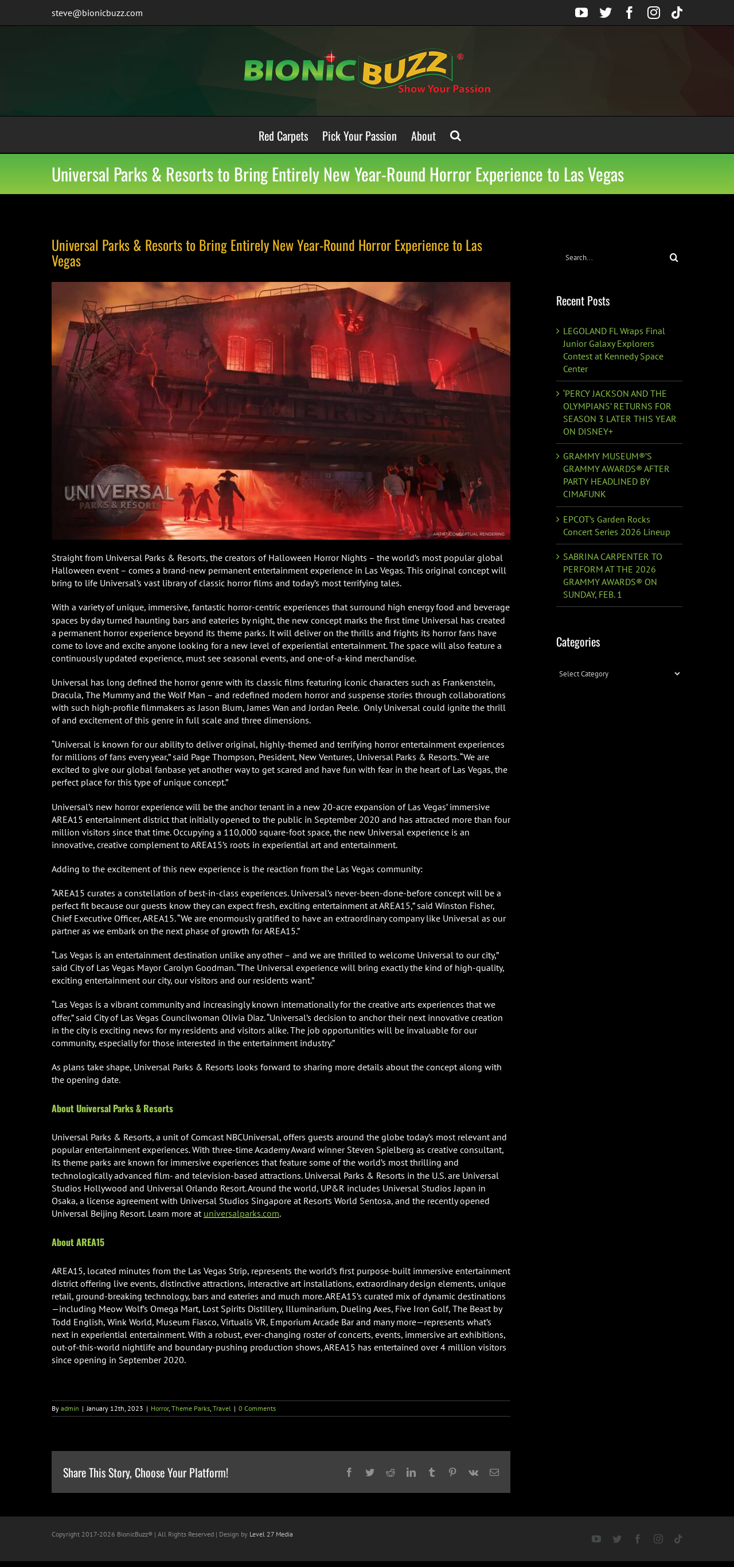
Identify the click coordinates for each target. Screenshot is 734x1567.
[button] (455, 135)
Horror (160, 1408)
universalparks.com (241, 1213)
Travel (222, 1408)
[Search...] (611, 257)
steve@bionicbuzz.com (97, 12)
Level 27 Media (271, 1534)
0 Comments (257, 1408)
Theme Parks (190, 1408)
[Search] (674, 257)
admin (70, 1408)
